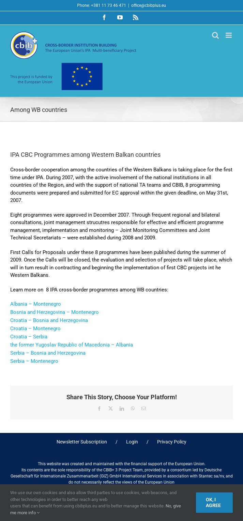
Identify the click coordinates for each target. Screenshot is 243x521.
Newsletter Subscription (82, 441)
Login (132, 441)
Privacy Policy (171, 441)
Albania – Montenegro (35, 304)
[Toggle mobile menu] (229, 35)
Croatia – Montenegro (35, 328)
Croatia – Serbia (28, 337)
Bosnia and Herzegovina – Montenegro (54, 312)
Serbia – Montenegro (34, 361)
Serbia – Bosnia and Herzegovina (48, 353)
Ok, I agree (213, 502)
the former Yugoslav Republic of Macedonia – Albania (71, 345)
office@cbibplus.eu (148, 5)
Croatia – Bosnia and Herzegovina (49, 320)
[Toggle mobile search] (215, 35)
